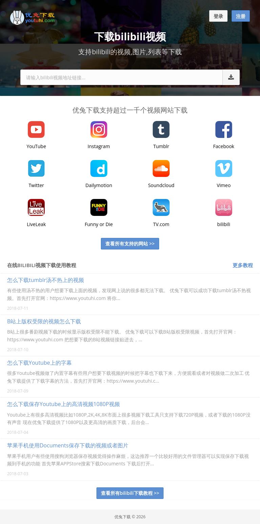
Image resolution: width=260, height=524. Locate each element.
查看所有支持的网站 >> (130, 243)
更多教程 (243, 265)
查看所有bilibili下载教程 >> (130, 493)
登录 (218, 16)
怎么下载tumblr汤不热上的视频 (45, 280)
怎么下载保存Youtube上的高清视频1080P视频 (63, 404)
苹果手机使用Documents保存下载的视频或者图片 (67, 445)
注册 (240, 16)
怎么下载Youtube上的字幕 (39, 362)
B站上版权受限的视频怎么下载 (44, 321)
